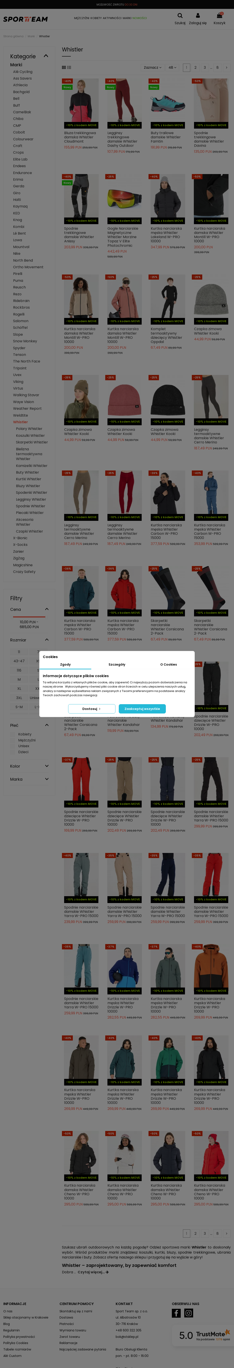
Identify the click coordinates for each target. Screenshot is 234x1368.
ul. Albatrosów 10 (128, 1317)
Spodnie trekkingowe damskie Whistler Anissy (79, 235)
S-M (19, 706)
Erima (18, 179)
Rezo (17, 294)
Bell (16, 98)
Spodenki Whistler (31, 492)
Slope (18, 334)
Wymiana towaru (72, 1330)
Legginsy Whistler (31, 499)
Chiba (18, 118)
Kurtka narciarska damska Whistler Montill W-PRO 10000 (209, 235)
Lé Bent (19, 233)
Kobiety (25, 734)
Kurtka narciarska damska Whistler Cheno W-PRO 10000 (79, 1192)
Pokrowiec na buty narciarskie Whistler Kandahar (123, 720)
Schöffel (20, 327)
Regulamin (11, 1330)
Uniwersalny (38, 700)
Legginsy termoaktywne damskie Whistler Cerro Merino (209, 436)
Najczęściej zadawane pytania (82, 1349)
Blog (6, 1324)
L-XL (38, 706)
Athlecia (20, 85)
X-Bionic (20, 538)
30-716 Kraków (127, 1324)
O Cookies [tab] (168, 664)
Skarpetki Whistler (32, 442)
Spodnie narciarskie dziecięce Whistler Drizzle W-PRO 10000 (211, 723)
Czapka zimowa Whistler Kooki (208, 331)
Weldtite (20, 415)
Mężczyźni (27, 740)
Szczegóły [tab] (117, 664)
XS (38, 661)
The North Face (26, 361)
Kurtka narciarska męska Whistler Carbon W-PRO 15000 (166, 532)
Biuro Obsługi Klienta (131, 1349)
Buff (16, 105)
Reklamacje (68, 1343)
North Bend (23, 260)
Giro (16, 193)
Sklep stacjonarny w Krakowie (25, 1317)
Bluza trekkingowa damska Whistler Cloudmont (80, 137)
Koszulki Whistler (30, 435)
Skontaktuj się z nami (75, 1311)
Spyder (19, 348)
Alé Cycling (22, 71)
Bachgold (21, 91)
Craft (17, 145)
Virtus (18, 388)
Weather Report (27, 408)
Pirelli (17, 273)
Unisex (23, 746)
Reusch (19, 287)
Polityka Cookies (15, 1343)
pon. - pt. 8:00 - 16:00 (132, 1356)
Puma (18, 280)
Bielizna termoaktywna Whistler (29, 454)
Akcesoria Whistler (24, 522)
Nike (16, 253)
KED (16, 213)
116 (19, 670)
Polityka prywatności (19, 1337)
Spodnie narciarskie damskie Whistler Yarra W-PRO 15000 (211, 816)
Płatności (66, 1324)
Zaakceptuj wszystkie (142, 709)
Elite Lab (20, 159)
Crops (18, 152)
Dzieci (23, 752)
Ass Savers (22, 78)
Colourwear (23, 139)
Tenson (19, 354)
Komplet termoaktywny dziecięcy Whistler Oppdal (166, 335)
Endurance (22, 172)
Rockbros (21, 307)
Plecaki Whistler (30, 512)
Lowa (17, 240)
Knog (17, 219)
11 (19, 652)
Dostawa (66, 1317)
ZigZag (18, 558)
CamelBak (22, 112)
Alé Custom (12, 1356)
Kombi (18, 226)
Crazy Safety (24, 571)
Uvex (17, 374)
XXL (38, 688)
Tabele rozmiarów (17, 1349)
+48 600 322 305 (128, 1330)
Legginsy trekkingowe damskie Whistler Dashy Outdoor (122, 139)
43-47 (19, 661)
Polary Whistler (29, 428)
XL (19, 688)
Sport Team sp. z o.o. (132, 1311)
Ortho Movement (28, 267)
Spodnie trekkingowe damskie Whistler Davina (209, 139)
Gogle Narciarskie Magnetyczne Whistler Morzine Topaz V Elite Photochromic (122, 237)
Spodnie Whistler (30, 506)
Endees (19, 166)
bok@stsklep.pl (127, 1337)
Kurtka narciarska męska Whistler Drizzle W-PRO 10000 (123, 1005)
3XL (19, 697)
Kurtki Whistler (28, 479)
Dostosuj (91, 709)
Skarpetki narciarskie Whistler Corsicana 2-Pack (167, 627)
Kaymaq (20, 206)
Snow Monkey (25, 341)
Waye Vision (23, 401)
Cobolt (19, 132)
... (76, 1272)
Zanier (18, 551)
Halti (17, 199)
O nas (7, 1311)
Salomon (20, 320)
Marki (16, 65)
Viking (18, 381)
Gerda (18, 186)
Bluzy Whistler (28, 485)
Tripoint (20, 368)
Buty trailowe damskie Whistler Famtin (166, 137)
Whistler (20, 422)
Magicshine (23, 565)
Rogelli (18, 314)
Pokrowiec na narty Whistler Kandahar (168, 718)
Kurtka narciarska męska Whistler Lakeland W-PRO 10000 (166, 235)
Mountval (21, 246)
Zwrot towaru (69, 1337)
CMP (17, 125)
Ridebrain (21, 300)
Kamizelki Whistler (32, 465)
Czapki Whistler (29, 531)
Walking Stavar (26, 395)
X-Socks (20, 544)
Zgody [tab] (65, 664)
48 (172, 67)
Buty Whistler (27, 472)
